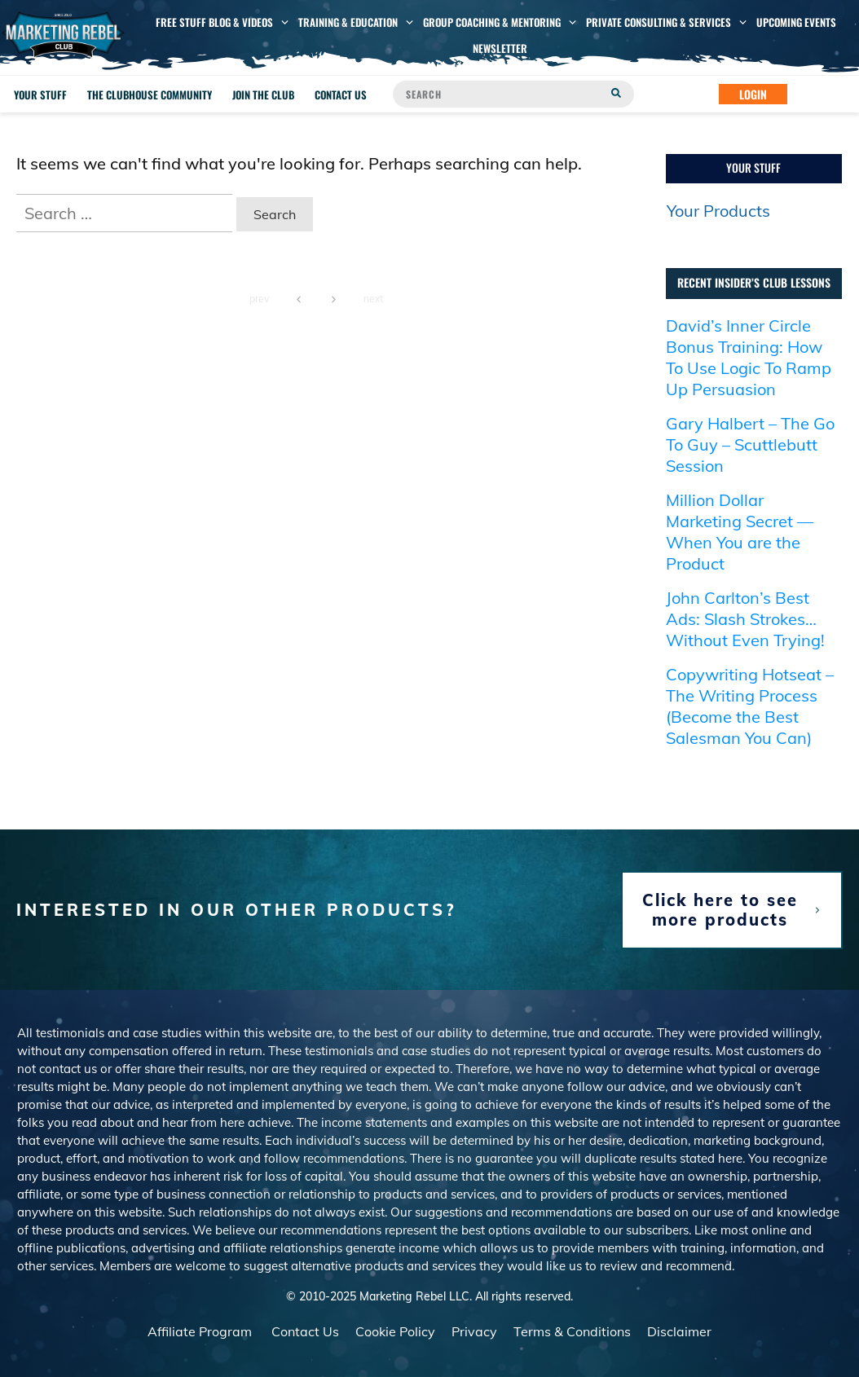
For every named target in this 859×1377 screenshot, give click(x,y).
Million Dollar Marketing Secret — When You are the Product (739, 532)
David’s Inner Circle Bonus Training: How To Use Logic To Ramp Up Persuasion (748, 357)
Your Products (718, 210)
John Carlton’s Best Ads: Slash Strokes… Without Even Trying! (745, 618)
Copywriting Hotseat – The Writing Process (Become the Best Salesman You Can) (750, 706)
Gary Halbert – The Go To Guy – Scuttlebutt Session (750, 444)
